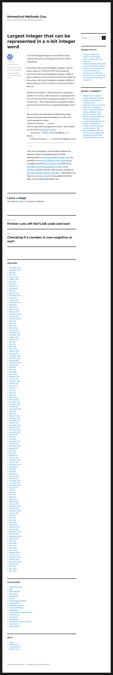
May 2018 (12, 370)
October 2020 (14, 316)
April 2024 (13, 284)
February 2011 (14, 502)
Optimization (14, 610)
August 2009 (13, 539)
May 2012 (12, 471)
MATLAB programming (17, 601)
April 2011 (12, 497)
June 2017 (12, 390)
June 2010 (12, 518)
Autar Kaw (86, 117)
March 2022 (13, 298)
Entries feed (13, 644)
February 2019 (14, 351)
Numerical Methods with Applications (55, 160)
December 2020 (15, 314)
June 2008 (12, 569)
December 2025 (15, 268)
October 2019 (13, 337)
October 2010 (13, 509)
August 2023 (13, 289)
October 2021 (14, 300)
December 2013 (14, 441)
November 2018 (14, 358)
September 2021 (15, 302)
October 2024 (14, 279)
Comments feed (15, 647)
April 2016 (12, 414)
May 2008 (12, 571)
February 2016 (14, 416)
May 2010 (12, 520)
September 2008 (15, 562)
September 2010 (15, 511)
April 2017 (12, 395)
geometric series (48, 130)
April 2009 (13, 548)
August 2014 (13, 434)
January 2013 (13, 458)
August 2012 (13, 467)
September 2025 (15, 270)
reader (39, 176)
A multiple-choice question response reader (93, 100)
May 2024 (12, 282)
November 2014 (14, 432)
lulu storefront (50, 163)
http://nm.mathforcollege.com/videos (43, 173)
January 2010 (13, 529)
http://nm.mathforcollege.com (56, 157)
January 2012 (13, 478)
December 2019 (14, 333)
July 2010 (12, 515)
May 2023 (12, 291)
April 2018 (12, 372)
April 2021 (12, 305)
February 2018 (14, 377)
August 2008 (13, 564)
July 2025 (12, 272)
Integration (13, 594)
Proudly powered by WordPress (38, 665)
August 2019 (13, 340)
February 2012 (14, 476)
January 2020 (14, 330)
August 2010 (13, 513)
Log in (11, 642)
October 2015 (13, 423)
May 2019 (12, 346)
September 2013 (15, 446)
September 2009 (15, 536)
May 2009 (12, 546)
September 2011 (15, 485)
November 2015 (14, 421)
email (47, 176)
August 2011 (13, 488)
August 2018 (13, 365)
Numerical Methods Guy (26, 16)
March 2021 (13, 307)
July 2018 (12, 367)
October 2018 (13, 360)
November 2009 (15, 532)
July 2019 (12, 342)
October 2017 (13, 384)
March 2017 (13, 397)
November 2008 (15, 557)
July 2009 (12, 541)
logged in (22, 201)
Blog (10, 589)
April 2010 (12, 522)
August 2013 (13, 448)
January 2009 (14, 555)
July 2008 (12, 566)
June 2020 (12, 323)
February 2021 (14, 309)
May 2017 (12, 393)
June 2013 (12, 451)
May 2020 (12, 326)
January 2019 (13, 353)
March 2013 (13, 455)
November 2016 (14, 404)
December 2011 (14, 481)
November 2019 (14, 335)
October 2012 (13, 462)
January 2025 (14, 277)
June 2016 (12, 411)
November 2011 (14, 483)
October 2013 (13, 444)
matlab (11, 598)
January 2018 (13, 379)
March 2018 (13, 374)
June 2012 (12, 469)
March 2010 (13, 525)
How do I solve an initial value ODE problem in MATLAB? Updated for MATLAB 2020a (93, 135)
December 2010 (14, 506)
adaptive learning (15, 587)
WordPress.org (14, 649)
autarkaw (10, 61)
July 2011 (12, 490)
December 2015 (14, 418)
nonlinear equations (16, 605)
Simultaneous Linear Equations (20, 622)
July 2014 (12, 437)
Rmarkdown (13, 619)
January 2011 (13, 504)
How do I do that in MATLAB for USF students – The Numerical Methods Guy (93, 128)
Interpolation (14, 596)
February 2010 (14, 527)
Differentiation (14, 592)
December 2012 (14, 460)
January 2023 (14, 293)
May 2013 (12, 453)
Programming (14, 615)
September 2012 (15, 465)
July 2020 (12, 321)
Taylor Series (14, 624)
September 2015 (15, 425)
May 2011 (12, 495)
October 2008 (14, 559)
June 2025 (12, 275)
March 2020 (13, 328)
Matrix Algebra (14, 603)
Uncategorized (14, 626)
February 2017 (14, 400)
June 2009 (12, 543)
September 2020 (15, 319)
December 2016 (14, 402)
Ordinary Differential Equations (20, 612)
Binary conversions (14, 68)
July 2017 (12, 388)
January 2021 (14, 312)
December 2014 (14, 430)
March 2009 (13, 550)
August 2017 (13, 386)
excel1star (86, 121)
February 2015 (14, 428)
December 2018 (14, 356)
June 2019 (12, 344)
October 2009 (14, 534)
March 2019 (13, 349)
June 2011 (12, 492)
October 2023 (14, 286)
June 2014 (12, 439)
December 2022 (15, 296)
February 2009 (14, 553)
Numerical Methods (14, 70)
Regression (13, 617)
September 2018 (15, 363)
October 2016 (13, 407)
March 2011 (13, 499)
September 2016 (15, 409)
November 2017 (14, 381)
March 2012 (13, 474)
